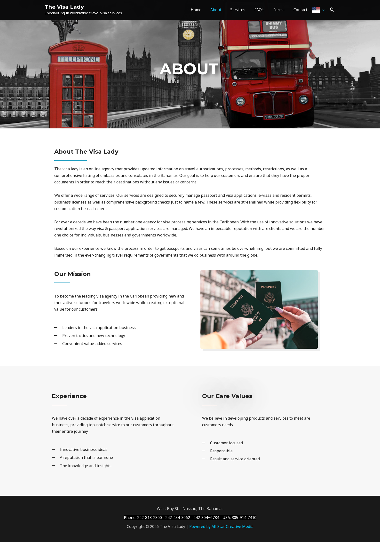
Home (203, 9)
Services (242, 9)
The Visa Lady (64, 7)
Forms (280, 9)
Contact (301, 9)
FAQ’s (263, 9)
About (221, 9)
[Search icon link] (332, 10)
